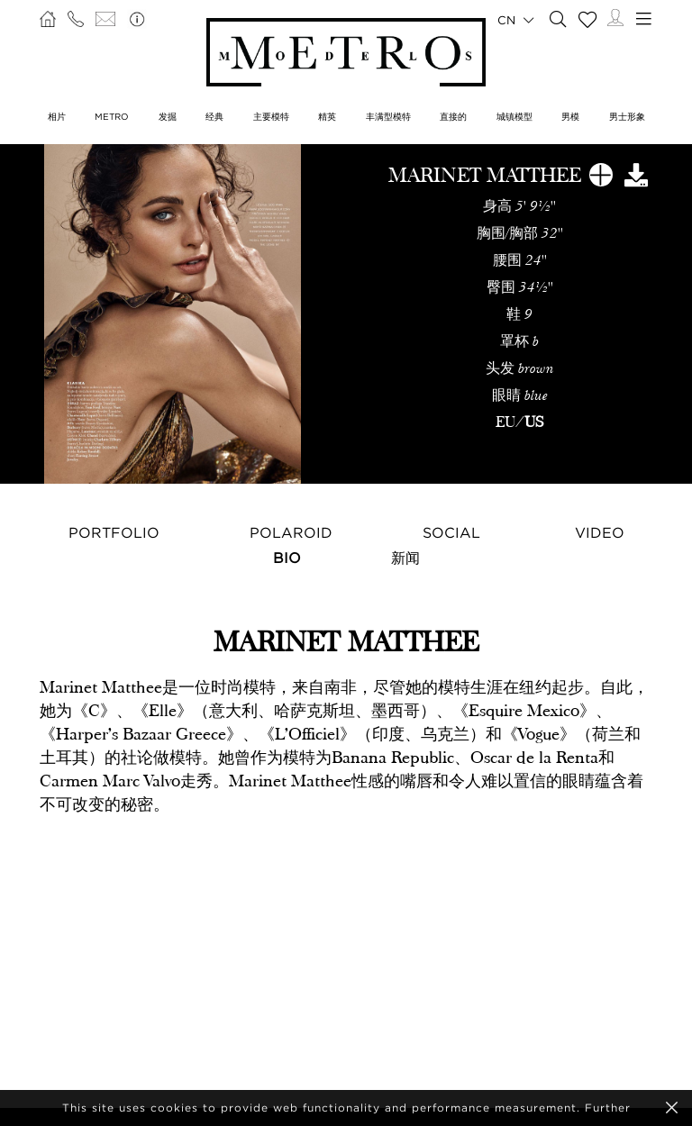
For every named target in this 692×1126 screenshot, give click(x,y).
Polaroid (291, 532)
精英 (327, 117)
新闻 (405, 557)
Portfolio (113, 532)
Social (451, 532)
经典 (214, 117)
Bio (287, 557)
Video (599, 532)
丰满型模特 (388, 117)
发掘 (168, 117)
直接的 (453, 117)
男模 (570, 117)
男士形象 (627, 117)
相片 (57, 117)
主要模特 (271, 117)
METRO (112, 117)
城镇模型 (514, 117)
